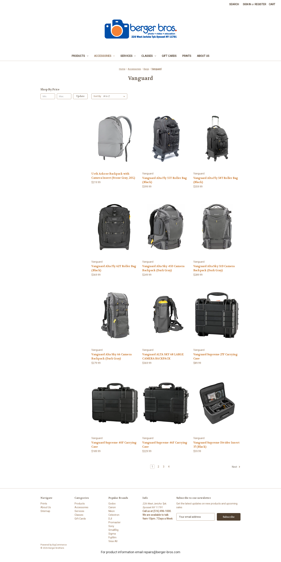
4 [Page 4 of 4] (169, 466)
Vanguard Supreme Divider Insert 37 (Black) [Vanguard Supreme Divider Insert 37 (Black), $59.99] (216, 445)
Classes (148, 56)
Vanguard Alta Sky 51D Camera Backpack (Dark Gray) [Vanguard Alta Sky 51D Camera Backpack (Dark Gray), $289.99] (214, 268)
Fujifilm (112, 537)
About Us (203, 56)
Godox (112, 503)
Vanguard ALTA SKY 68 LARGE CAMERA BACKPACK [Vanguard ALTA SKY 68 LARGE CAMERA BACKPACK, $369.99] (163, 356)
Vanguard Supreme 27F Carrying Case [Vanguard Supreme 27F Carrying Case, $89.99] (215, 356)
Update (80, 96)
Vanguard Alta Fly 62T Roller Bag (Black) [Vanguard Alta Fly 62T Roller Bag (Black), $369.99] (113, 268)
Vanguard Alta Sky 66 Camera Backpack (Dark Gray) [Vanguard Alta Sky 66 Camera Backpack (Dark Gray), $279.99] (111, 356)
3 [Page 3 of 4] (163, 466)
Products (80, 56)
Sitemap (45, 511)
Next (236, 467)
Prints (186, 56)
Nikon (111, 511)
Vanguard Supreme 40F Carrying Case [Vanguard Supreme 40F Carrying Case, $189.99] (114, 445)
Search (234, 4)
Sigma (112, 533)
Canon (112, 507)
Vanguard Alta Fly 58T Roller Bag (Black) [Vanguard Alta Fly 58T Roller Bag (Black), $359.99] (215, 180)
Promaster (114, 522)
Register (260, 4)
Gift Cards (169, 56)
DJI (110, 518)
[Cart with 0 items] (272, 4)
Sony (111, 526)
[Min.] (48, 96)
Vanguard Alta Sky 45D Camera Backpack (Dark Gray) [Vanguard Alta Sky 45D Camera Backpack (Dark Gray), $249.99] (163, 268)
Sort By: (97, 96)
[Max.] (64, 96)
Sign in (247, 4)
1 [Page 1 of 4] (152, 466)
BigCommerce (59, 545)
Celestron (113, 514)
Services (128, 56)
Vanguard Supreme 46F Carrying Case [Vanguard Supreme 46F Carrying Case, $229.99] (164, 445)
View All (112, 541)
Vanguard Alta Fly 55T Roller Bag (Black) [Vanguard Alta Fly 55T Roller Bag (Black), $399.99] (164, 180)
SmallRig (113, 529)
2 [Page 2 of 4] (158, 466)
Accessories (104, 56)
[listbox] (115, 96)
